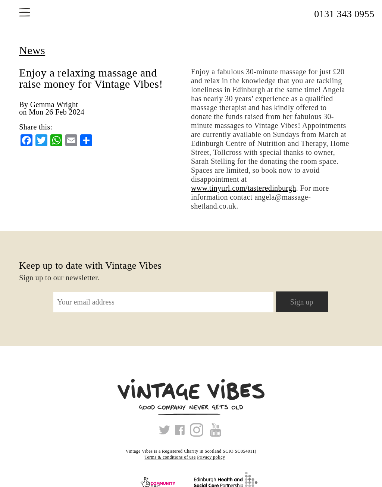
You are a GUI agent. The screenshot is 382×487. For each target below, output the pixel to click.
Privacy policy (211, 457)
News (32, 50)
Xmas (232, 457)
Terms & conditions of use (170, 457)
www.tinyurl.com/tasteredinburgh (243, 188)
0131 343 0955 (344, 14)
